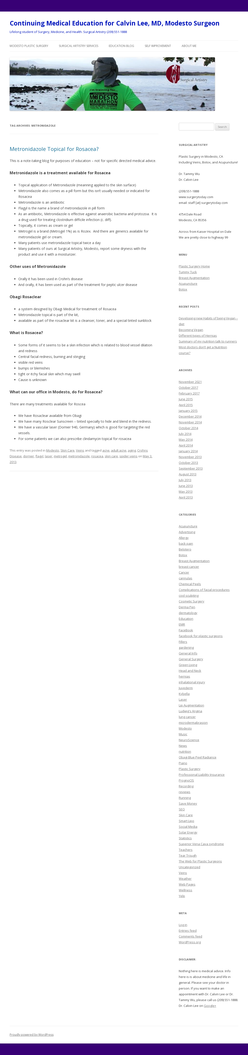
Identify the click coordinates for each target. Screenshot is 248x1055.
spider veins (128, 456)
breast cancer (189, 566)
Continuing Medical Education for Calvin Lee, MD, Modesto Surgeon (115, 23)
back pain (186, 543)
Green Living (188, 665)
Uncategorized (189, 867)
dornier (28, 456)
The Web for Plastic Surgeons (200, 861)
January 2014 (188, 451)
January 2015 (188, 410)
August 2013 (187, 474)
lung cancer (187, 717)
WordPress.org (190, 942)
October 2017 (188, 387)
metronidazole (79, 456)
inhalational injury (192, 682)
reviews (184, 792)
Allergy (184, 538)
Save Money (188, 803)
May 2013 (186, 491)
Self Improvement (158, 46)
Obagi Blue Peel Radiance (197, 757)
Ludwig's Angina (190, 711)
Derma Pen (187, 607)
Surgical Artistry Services (78, 46)
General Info (188, 653)
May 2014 (186, 439)
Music (183, 734)
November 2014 (190, 422)
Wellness (185, 890)
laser (48, 456)
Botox (183, 289)
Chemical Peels (190, 584)
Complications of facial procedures (204, 590)
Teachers (186, 850)
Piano (183, 763)
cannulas (185, 578)
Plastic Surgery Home (194, 266)
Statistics (185, 838)
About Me (189, 46)
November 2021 (190, 382)
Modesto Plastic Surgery (29, 46)
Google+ (210, 1005)
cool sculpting (189, 595)
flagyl (39, 456)
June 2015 (186, 399)
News (183, 746)
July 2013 (185, 480)
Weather (185, 878)
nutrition (185, 751)
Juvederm (186, 688)
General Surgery (191, 659)
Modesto (52, 450)
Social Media (188, 826)
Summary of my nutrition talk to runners (208, 341)
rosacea (97, 456)
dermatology (188, 613)
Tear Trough (188, 855)
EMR (182, 624)
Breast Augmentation (194, 278)
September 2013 (191, 468)
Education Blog (121, 46)
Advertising (187, 532)
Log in (183, 925)
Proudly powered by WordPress (32, 1035)
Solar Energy (188, 832)
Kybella (184, 694)
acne (106, 450)
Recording (186, 786)
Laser (183, 699)
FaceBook (186, 630)
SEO (182, 809)
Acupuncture (188, 283)
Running (185, 798)
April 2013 (186, 497)
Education (186, 618)
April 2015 (186, 405)
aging (132, 450)
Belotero (185, 549)
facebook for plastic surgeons (201, 636)
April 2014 (186, 445)
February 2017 (189, 393)
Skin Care (68, 450)
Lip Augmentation (191, 705)
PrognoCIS (186, 780)
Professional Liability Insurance (202, 774)
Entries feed (188, 930)
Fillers (183, 642)
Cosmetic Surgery (191, 601)
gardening (186, 647)
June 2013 (186, 486)
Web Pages (187, 884)
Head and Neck (190, 670)
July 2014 (185, 434)
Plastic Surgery (189, 769)
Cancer (184, 572)
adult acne (118, 450)
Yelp (182, 896)
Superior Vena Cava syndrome (201, 844)
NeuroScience (189, 740)
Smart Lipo (186, 821)
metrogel (60, 456)
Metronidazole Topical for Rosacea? (54, 148)
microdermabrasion (193, 722)
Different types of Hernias (198, 335)
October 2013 (188, 462)
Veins (80, 450)
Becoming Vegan (191, 330)
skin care (111, 456)
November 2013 (190, 457)
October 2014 (188, 428)
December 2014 (190, 416)
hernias (184, 676)
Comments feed (190, 936)
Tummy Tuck (188, 272)
